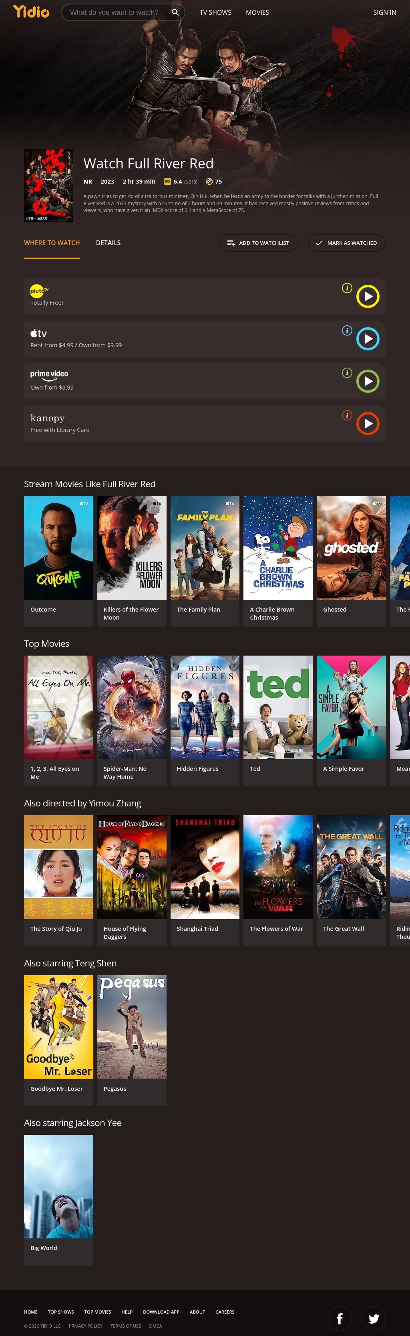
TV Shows (215, 12)
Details (108, 242)
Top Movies (97, 1312)
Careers (224, 1312)
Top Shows (61, 1312)
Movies (257, 12)
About (197, 1312)
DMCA (155, 1326)
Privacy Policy (85, 1326)
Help (127, 1312)
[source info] (345, 288)
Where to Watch (52, 242)
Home (31, 1312)
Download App (161, 1312)
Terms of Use (126, 1326)
